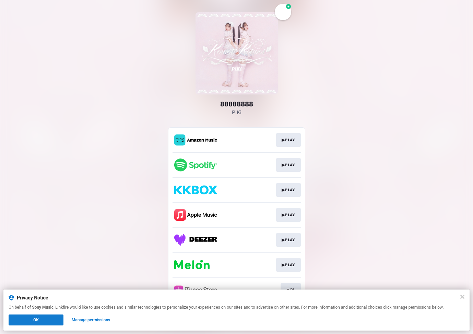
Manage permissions (91, 320)
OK (36, 320)
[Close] (462, 296)
